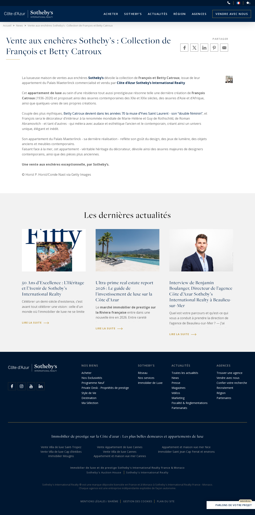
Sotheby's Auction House (103, 472)
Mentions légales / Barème (99, 501)
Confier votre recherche (232, 383)
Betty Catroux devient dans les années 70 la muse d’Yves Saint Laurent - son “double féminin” (133, 113)
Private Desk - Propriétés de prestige (105, 388)
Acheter (111, 14)
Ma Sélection (89, 403)
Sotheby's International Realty (147, 472)
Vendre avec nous (232, 14)
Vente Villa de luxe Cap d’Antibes (61, 452)
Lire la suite (35, 322)
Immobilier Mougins (61, 456)
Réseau (142, 373)
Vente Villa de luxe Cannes (119, 452)
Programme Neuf (92, 383)
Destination (88, 398)
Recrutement (225, 388)
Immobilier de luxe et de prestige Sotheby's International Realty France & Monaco (127, 467)
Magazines (178, 388)
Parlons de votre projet (231, 505)
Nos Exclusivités (91, 378)
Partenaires (224, 398)
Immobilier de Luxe (150, 383)
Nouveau (245, 501)
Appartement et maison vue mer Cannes (120, 456)
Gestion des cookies (137, 501)
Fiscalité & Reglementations (190, 403)
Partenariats (179, 408)
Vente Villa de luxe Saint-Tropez (61, 447)
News (175, 378)
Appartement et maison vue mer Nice (186, 447)
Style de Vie (88, 393)
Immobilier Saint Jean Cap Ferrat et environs (186, 452)
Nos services (146, 378)
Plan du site (166, 501)
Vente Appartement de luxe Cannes (119, 447)
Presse (176, 383)
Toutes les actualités (185, 373)
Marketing (178, 398)
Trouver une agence (229, 373)
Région (180, 14)
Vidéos (176, 393)
